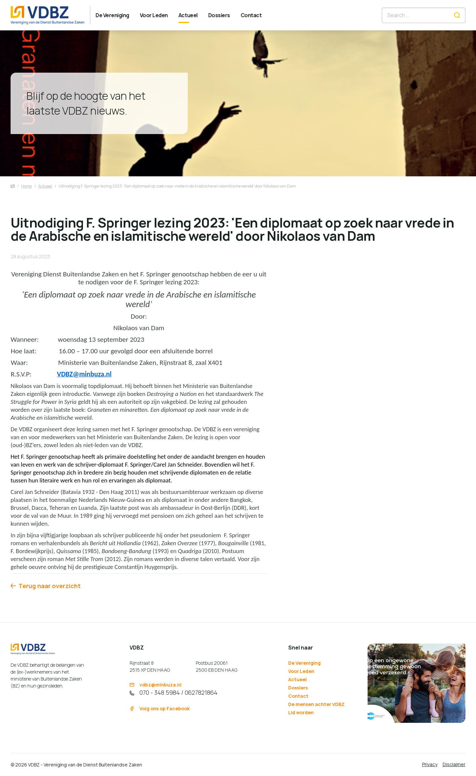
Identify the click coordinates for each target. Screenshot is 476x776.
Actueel (45, 186)
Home (26, 186)
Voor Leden (301, 671)
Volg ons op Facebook (160, 708)
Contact (298, 696)
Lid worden (301, 712)
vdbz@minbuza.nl (155, 685)
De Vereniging (304, 663)
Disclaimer (454, 764)
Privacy (429, 764)
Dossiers (298, 688)
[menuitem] (112, 15)
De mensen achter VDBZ (316, 704)
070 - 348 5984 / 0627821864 (174, 692)
